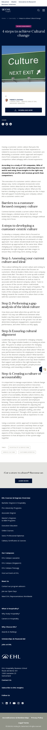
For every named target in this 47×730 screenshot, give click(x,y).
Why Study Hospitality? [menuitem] (11, 613)
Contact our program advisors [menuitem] (13, 586)
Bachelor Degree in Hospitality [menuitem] (14, 503)
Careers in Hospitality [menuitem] (10, 618)
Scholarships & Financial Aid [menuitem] (13, 639)
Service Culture (9, 452)
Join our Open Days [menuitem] (9, 591)
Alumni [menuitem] (14, 2)
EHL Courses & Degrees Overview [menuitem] (16, 498)
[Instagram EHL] (18, 703)
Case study (12, 18)
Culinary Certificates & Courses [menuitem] (14, 540)
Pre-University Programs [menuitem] (12, 508)
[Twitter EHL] (3, 703)
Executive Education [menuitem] (9, 525)
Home (4, 18)
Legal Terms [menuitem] (23, 723)
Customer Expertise (27, 452)
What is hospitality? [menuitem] (10, 608)
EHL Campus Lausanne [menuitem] (11, 558)
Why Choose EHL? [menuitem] (9, 627)
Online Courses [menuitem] (8, 530)
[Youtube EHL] (14, 703)
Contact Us (6, 680)
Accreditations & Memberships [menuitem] (15, 718)
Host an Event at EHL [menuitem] (10, 573)
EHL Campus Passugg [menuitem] (10, 568)
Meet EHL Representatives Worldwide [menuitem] (17, 596)
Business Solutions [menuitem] (9, 4)
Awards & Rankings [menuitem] (9, 632)
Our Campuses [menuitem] (8, 553)
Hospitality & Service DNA (19, 447)
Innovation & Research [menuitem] (27, 2)
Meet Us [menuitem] (5, 581)
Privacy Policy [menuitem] (37, 718)
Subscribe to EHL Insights (13, 687)
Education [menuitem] (5, 2)
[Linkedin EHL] (7, 703)
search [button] (38, 10)
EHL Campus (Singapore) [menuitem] (11, 563)
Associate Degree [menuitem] (9, 513)
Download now (25, 110)
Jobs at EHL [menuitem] (6, 644)
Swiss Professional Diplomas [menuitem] (13, 536)
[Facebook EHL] (10, 703)
